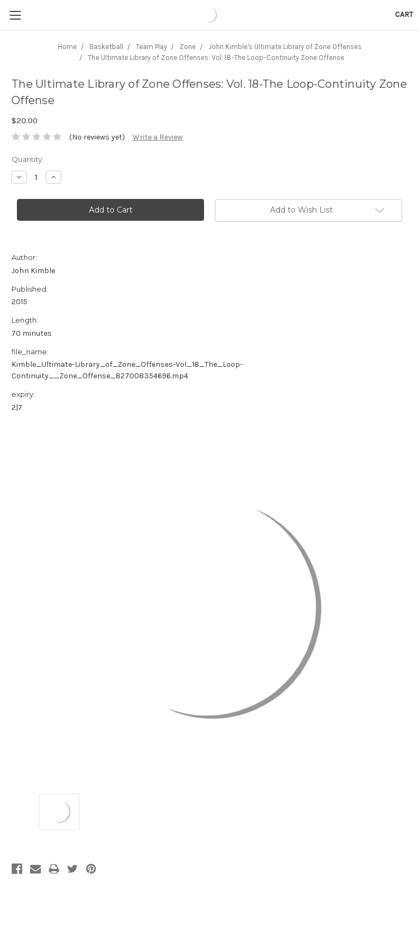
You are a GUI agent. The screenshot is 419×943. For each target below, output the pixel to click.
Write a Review (158, 137)
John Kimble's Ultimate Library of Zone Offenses (285, 47)
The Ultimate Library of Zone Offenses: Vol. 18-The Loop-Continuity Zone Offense (216, 57)
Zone (187, 47)
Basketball (106, 47)
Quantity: (27, 159)
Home (67, 47)
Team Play (151, 47)
